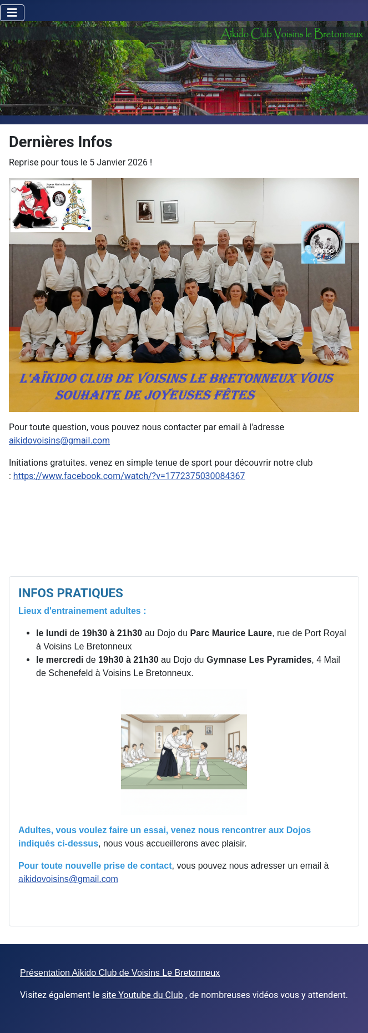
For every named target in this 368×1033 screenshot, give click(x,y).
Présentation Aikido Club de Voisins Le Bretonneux (120, 972)
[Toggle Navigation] (12, 12)
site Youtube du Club (142, 995)
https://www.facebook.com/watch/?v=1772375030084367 (129, 476)
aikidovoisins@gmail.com (59, 440)
